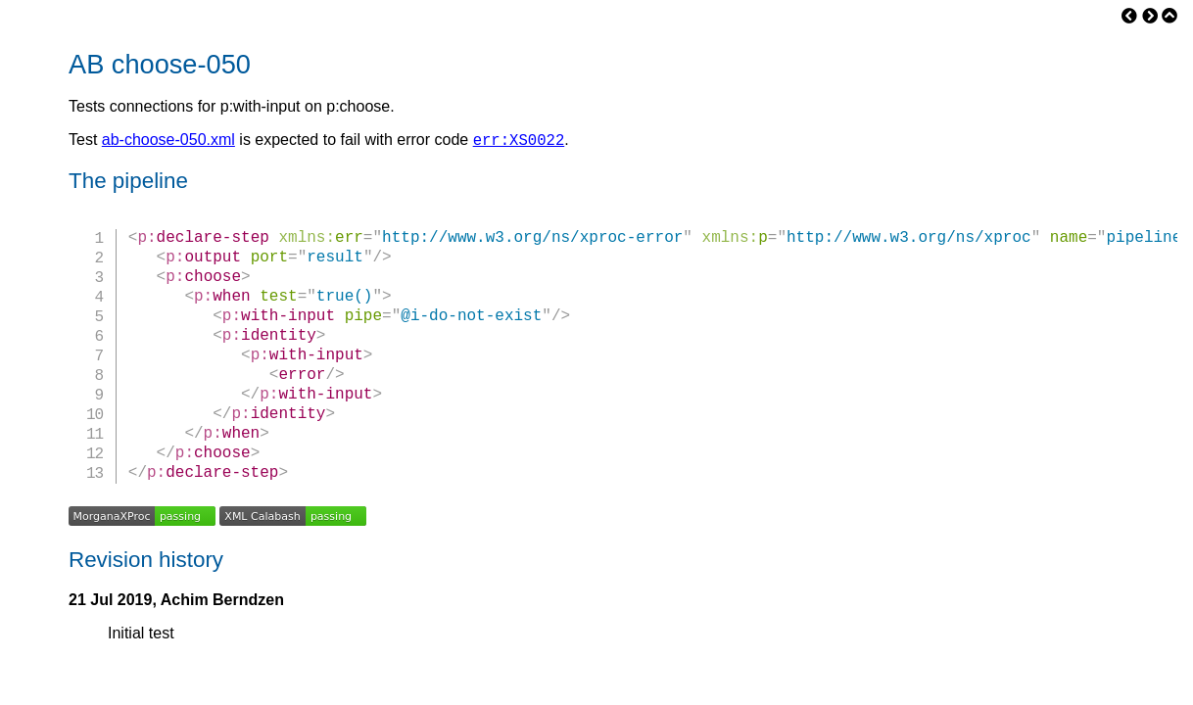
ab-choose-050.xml (168, 142)
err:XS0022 (519, 142)
